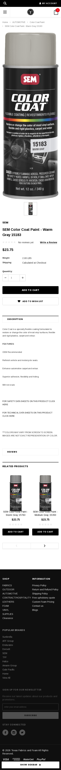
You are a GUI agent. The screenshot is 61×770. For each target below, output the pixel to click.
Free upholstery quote (43, 597)
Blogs (35, 610)
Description (15, 319)
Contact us (37, 606)
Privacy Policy (39, 585)
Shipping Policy (40, 593)
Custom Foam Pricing (43, 601)
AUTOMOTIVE (18, 22)
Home (5, 22)
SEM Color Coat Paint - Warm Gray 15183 (23, 26)
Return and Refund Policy (45, 589)
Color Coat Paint (37, 22)
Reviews (12, 451)
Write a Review (48, 242)
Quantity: (7, 271)
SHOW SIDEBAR (30, 765)
